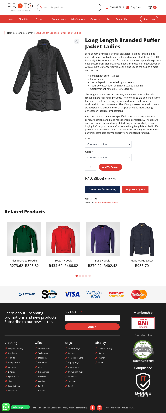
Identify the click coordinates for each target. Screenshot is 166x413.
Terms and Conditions (40, 407)
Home (11, 19)
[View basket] (152, 7)
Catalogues (95, 19)
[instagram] (99, 408)
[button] (76, 41)
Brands (20, 32)
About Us (23, 19)
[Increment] (94, 167)
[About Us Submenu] (30, 19)
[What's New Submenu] (85, 19)
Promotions (58, 19)
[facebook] (92, 408)
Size (87, 138)
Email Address (73, 312)
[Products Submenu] (46, 19)
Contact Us (121, 19)
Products (40, 19)
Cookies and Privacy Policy (62, 407)
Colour (89, 152)
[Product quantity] (90, 167)
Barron (29, 32)
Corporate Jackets (110, 202)
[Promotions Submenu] (66, 19)
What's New (77, 19)
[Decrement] (87, 167)
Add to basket (110, 167)
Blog (108, 19)
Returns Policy (81, 407)
